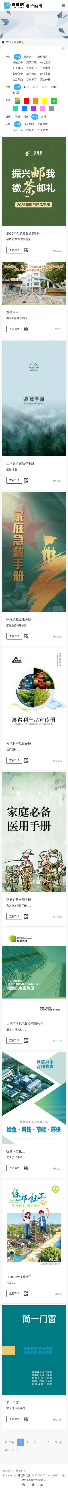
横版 (26, 116)
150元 (54, 86)
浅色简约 (29, 124)
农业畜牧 (45, 73)
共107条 (9, 1442)
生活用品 (18, 79)
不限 (17, 56)
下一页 (58, 1442)
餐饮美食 (18, 73)
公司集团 (45, 62)
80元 (44, 86)
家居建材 (29, 56)
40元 (26, 86)
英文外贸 (45, 79)
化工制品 (18, 68)
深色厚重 (42, 124)
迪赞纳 (20, 1470)
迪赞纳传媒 (24, 1475)
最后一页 (10, 1450)
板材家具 (42, 56)
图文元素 (43, 129)
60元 (35, 86)
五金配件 (45, 68)
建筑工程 (31, 62)
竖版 (34, 116)
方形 (43, 116)
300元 (16, 92)
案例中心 (19, 42)
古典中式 (18, 129)
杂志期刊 (31, 68)
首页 (8, 42)
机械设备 (18, 62)
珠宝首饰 (31, 73)
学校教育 (31, 79)
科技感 (30, 129)
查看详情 (14, 250)
